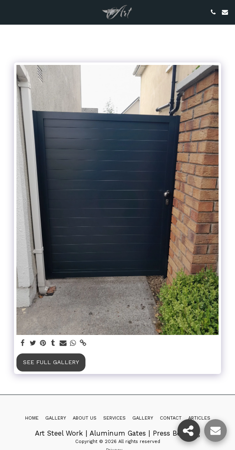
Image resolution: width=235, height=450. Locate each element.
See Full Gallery (51, 362)
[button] (9, 12)
